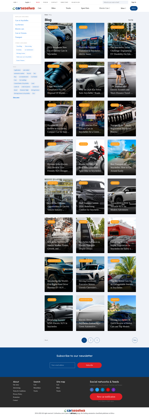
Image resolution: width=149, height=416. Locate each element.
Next (134, 340)
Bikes (54, 8)
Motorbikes (37, 388)
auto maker (26, 70)
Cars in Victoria (20, 33)
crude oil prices (26, 87)
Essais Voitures (21, 60)
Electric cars (19, 29)
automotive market (19, 73)
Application (17, 70)
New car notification (106, 396)
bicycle (29, 73)
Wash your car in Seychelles (24, 57)
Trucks (68, 8)
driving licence (35, 90)
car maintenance (29, 50)
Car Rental (34, 77)
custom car (36, 87)
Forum (45, 2)
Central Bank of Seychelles (21, 83)
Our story (16, 385)
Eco (34, 93)
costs (32, 83)
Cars (39, 8)
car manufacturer (23, 77)
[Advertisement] (27, 137)
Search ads (76, 2)
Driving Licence (21, 53)
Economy (19, 50)
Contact (54, 2)
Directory (64, 2)
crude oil (16, 87)
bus (35, 73)
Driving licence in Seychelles (22, 93)
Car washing (22, 80)
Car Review (19, 25)
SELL (134, 8)
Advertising (16, 388)
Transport (18, 37)
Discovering (28, 46)
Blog (38, 2)
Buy (15, 77)
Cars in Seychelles (21, 20)
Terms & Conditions (19, 391)
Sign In (133, 2)
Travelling (19, 46)
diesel (15, 90)
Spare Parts (85, 8)
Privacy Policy (17, 394)
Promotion (16, 397)
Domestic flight (24, 90)
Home (46, 15)
